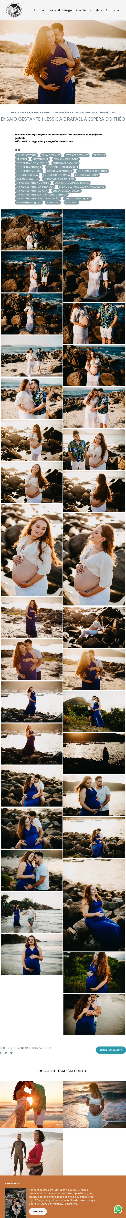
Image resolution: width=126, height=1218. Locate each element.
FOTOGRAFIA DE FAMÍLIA (56, 175)
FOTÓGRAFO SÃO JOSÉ (29, 171)
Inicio (39, 10)
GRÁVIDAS (99, 155)
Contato (112, 10)
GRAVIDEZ (21, 159)
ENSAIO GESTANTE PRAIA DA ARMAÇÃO (37, 198)
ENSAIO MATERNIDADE (66, 159)
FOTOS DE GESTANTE (76, 155)
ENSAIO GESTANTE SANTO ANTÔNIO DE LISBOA (41, 194)
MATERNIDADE (40, 159)
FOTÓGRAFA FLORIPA (86, 175)
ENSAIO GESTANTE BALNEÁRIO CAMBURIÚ (81, 186)
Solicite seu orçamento (111, 1050)
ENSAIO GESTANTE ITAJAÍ (66, 190)
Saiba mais (38, 1209)
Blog (98, 10)
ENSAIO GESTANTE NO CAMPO (32, 182)
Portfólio (83, 10)
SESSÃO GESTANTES (27, 179)
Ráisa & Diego (60, 10)
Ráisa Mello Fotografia (77, 198)
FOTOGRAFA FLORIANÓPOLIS (31, 163)
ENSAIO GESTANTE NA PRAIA (59, 179)
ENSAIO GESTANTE (26, 155)
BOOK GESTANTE (51, 155)
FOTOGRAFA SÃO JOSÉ (65, 163)
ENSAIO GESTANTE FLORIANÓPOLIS (35, 186)
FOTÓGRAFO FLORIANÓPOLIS (62, 167)
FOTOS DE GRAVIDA (27, 175)
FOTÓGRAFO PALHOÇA (59, 171)
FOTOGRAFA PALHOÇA (28, 167)
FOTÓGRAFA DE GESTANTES (93, 171)
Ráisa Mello (53, 202)
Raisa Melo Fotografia (28, 202)
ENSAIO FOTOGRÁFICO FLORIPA (72, 182)
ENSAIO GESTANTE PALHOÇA (31, 190)
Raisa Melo (71, 202)
